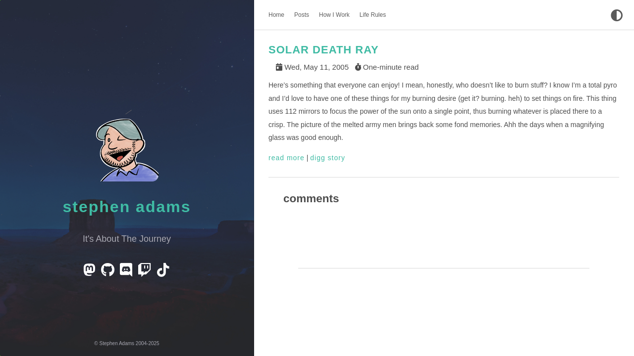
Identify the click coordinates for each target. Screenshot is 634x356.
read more (286, 158)
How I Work (334, 14)
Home (276, 14)
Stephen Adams (127, 207)
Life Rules (373, 14)
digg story (327, 158)
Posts (301, 14)
